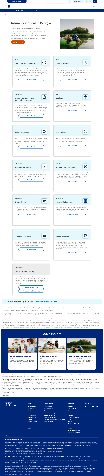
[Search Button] (69, 2)
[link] (17, 1)
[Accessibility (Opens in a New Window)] (72, 408)
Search (51, 2)
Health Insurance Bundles (48, 356)
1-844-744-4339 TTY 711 (45, 301)
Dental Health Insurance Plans (20, 356)
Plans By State (5, 14)
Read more (14, 367)
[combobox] (59, 2)
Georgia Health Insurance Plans (80, 356)
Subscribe (94, 11)
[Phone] (95, 1)
